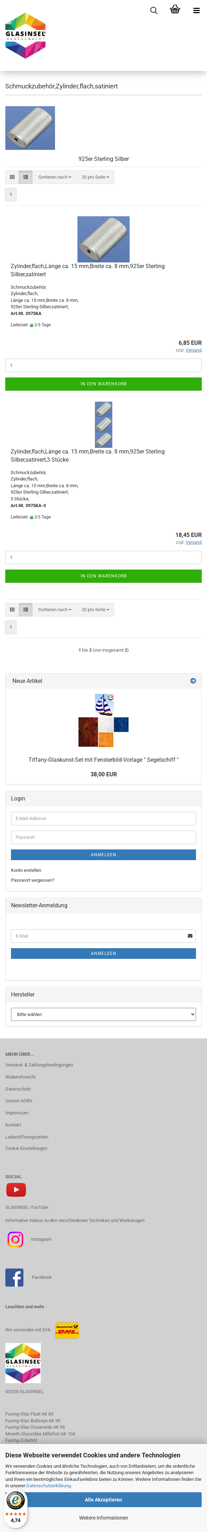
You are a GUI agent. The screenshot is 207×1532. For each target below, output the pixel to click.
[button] (12, 177)
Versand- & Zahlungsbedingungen (39, 1064)
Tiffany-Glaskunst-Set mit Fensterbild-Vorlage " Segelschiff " (103, 759)
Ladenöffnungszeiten (26, 1137)
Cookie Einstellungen (26, 1148)
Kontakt (13, 1125)
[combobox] (55, 177)
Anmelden (103, 854)
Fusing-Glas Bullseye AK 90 (32, 1420)
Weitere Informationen (103, 1518)
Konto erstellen (26, 870)
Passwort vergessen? (32, 880)
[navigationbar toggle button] (196, 10)
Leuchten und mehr (24, 1306)
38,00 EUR (104, 774)
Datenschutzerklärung (48, 1485)
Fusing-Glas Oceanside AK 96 (35, 1427)
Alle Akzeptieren (103, 1500)
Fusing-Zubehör (21, 1440)
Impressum (16, 1112)
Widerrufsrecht (20, 1077)
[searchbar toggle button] (153, 10)
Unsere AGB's (18, 1100)
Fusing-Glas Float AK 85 (29, 1414)
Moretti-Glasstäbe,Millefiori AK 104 (40, 1433)
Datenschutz (18, 1089)
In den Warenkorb (104, 383)
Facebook (42, 1277)
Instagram (40, 1239)
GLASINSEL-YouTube (26, 1207)
